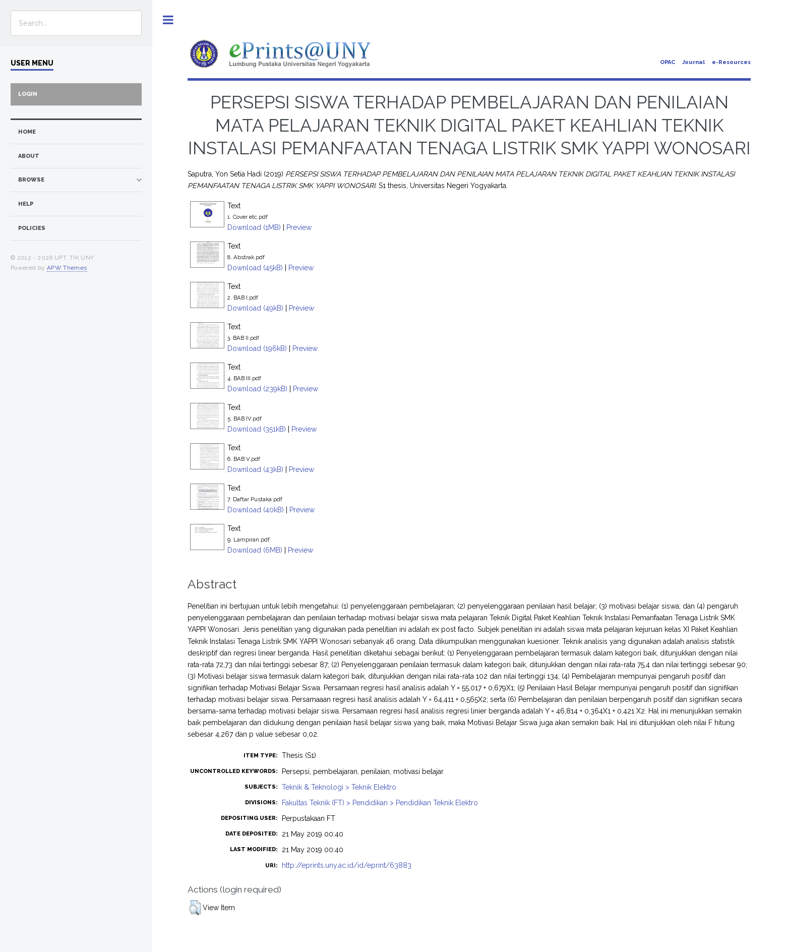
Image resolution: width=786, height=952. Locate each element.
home (27, 132)
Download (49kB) (255, 308)
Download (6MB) (254, 550)
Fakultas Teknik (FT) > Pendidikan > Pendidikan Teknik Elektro (380, 803)
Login (27, 94)
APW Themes (67, 267)
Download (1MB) (254, 227)
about (28, 156)
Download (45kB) (255, 268)
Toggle (168, 20)
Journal (693, 62)
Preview (299, 227)
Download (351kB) (256, 429)
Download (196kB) (257, 348)
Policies (31, 228)
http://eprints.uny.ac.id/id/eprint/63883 (346, 865)
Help (25, 204)
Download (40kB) (255, 510)
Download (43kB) (255, 469)
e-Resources (731, 62)
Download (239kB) (257, 389)
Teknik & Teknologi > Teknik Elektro (339, 787)
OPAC (667, 62)
